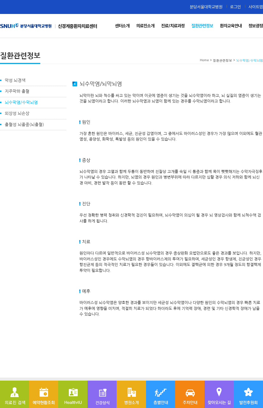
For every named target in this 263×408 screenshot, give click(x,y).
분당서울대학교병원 (206, 7)
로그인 (235, 7)
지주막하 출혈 (17, 91)
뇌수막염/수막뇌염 (21, 102)
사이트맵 (255, 7)
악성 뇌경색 (15, 80)
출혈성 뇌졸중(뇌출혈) (24, 124)
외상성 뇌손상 (17, 113)
